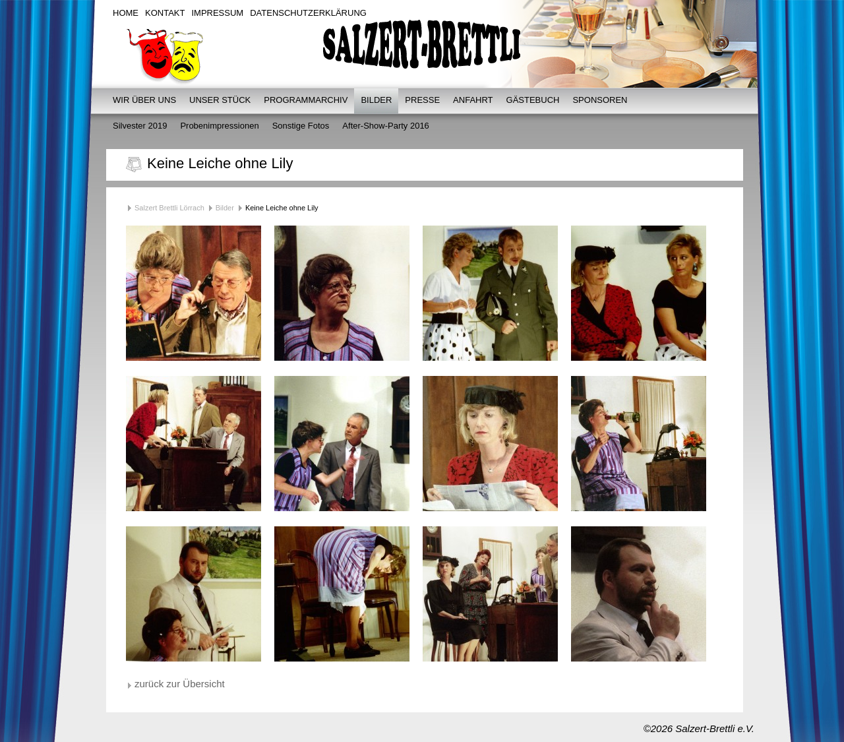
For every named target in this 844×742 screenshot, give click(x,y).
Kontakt (165, 13)
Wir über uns (144, 100)
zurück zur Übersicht (180, 683)
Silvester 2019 (140, 126)
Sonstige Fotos (301, 126)
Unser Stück (220, 100)
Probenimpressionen (219, 126)
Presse (422, 100)
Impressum (217, 13)
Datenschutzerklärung (308, 13)
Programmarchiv (305, 100)
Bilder (376, 100)
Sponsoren (599, 100)
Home (125, 13)
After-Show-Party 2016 (385, 126)
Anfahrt (473, 100)
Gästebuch (533, 100)
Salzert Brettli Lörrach (169, 208)
